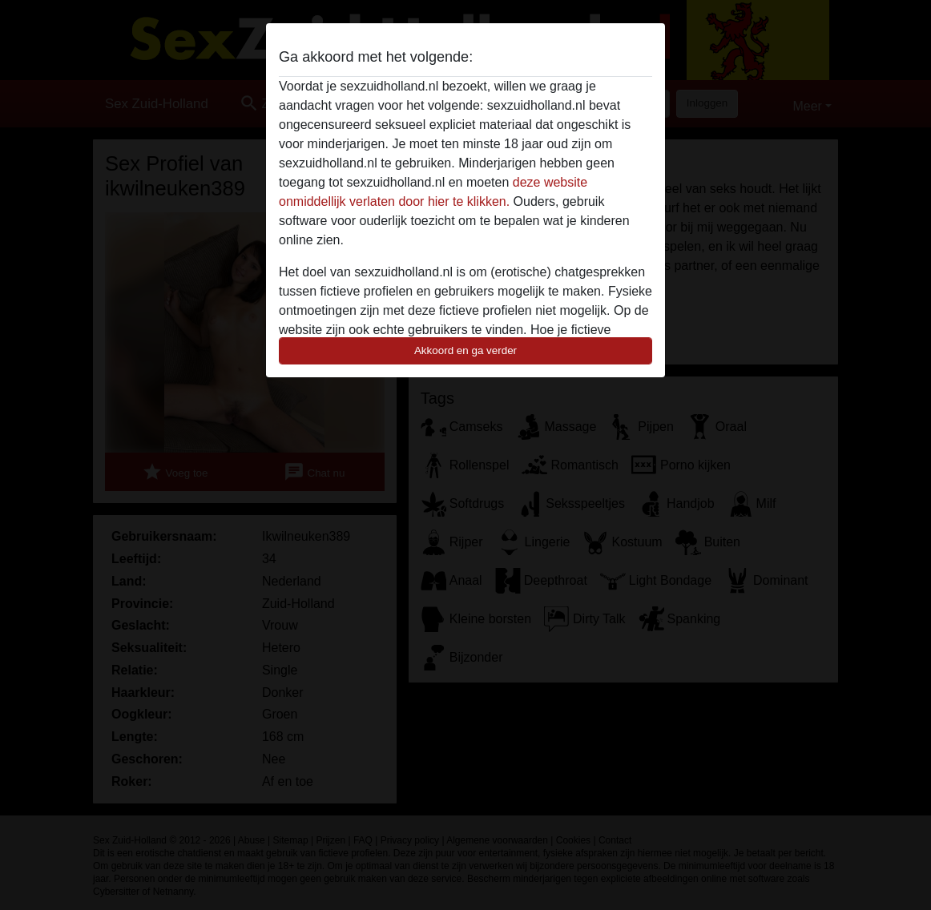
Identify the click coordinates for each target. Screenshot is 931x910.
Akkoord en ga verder (465, 350)
